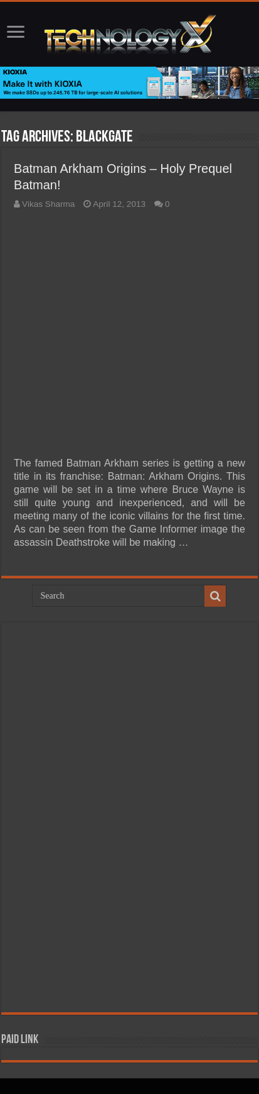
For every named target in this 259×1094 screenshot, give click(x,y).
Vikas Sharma (48, 204)
